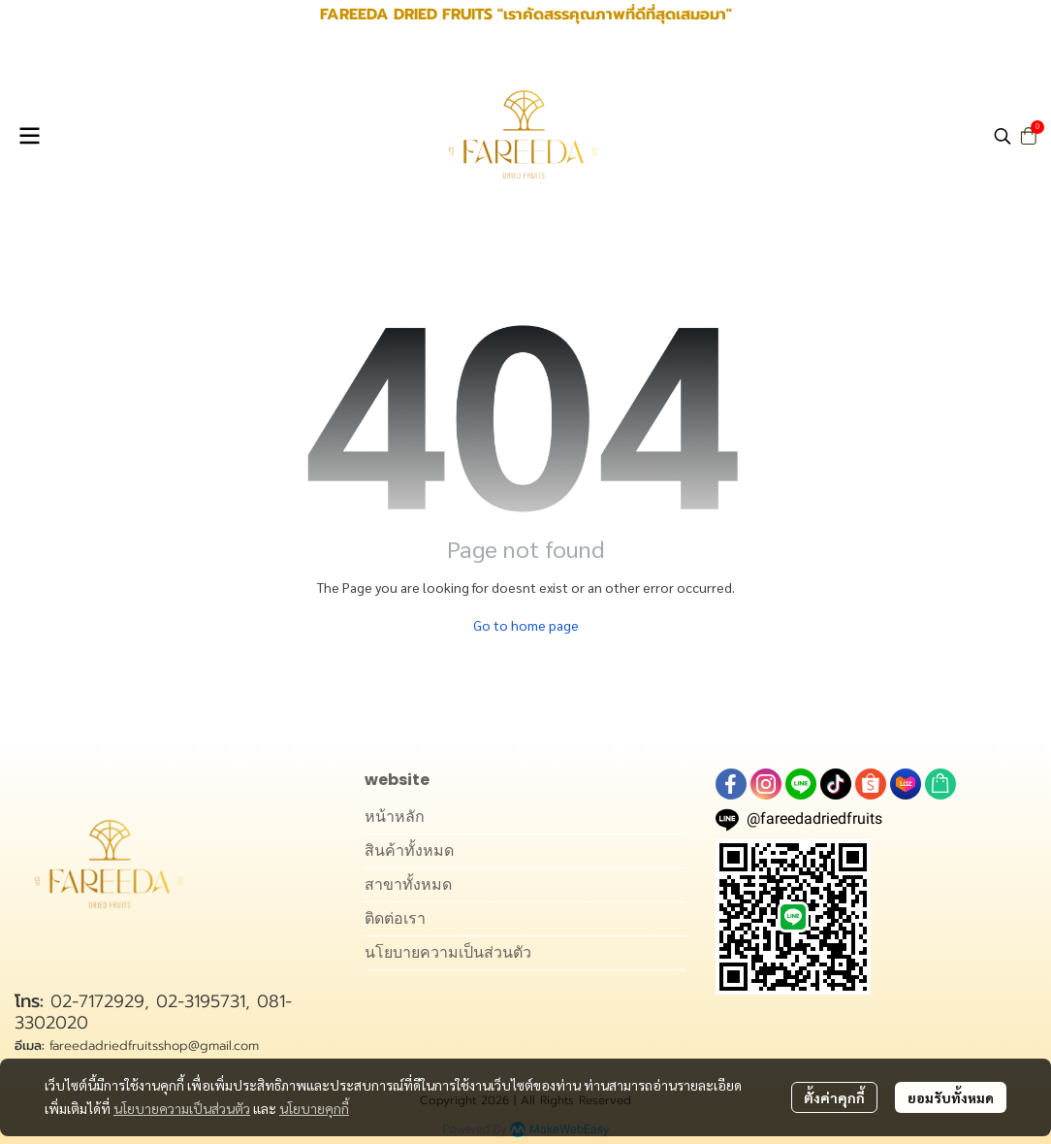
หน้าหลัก (395, 816)
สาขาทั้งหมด (408, 884)
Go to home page (526, 625)
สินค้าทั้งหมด (409, 850)
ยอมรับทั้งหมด (951, 1097)
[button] (1002, 135)
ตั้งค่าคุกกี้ (834, 1097)
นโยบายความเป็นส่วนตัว (181, 1108)
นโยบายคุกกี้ (314, 1108)
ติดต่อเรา (395, 918)
